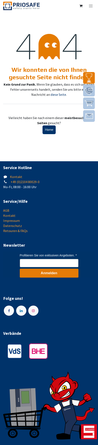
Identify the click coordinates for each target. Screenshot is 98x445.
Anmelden (49, 273)
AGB (6, 210)
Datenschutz (12, 226)
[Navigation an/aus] (91, 6)
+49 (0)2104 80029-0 (25, 182)
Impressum (11, 220)
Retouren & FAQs (15, 231)
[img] (89, 78)
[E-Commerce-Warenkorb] (81, 6)
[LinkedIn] (21, 311)
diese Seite (58, 94)
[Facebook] (9, 311)
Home (49, 129)
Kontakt (16, 177)
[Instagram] (33, 311)
